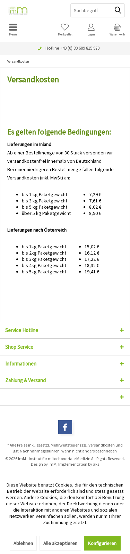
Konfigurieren (102, 543)
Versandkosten (101, 445)
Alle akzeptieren (60, 543)
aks (96, 464)
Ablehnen (23, 543)
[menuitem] (13, 29)
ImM (53, 464)
